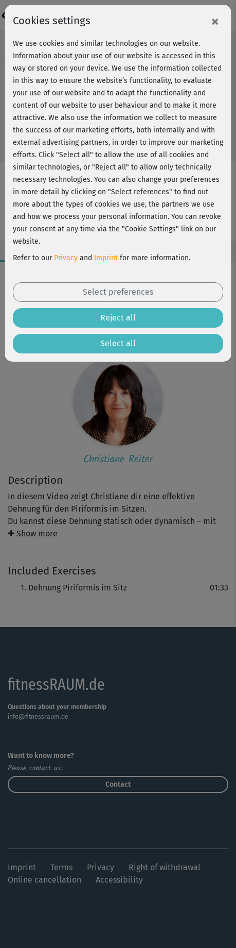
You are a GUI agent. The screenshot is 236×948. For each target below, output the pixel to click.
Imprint (106, 257)
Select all (118, 343)
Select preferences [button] (118, 292)
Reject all (118, 318)
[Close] (215, 21)
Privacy (66, 257)
